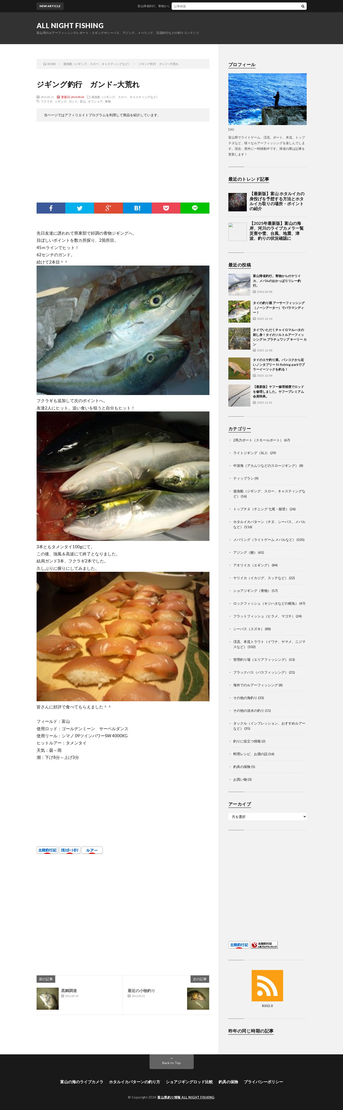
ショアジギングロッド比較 (189, 1081)
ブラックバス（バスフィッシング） (260, 672)
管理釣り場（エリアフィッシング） (260, 659)
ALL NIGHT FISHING (70, 25)
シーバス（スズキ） (248, 629)
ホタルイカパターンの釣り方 (134, 1081)
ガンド (73, 101)
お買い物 (240, 779)
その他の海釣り (245, 698)
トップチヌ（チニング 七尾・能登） (261, 509)
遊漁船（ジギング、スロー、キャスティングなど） (125, 96)
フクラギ (47, 101)
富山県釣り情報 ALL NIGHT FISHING (185, 1097)
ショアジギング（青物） (252, 590)
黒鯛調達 (69, 990)
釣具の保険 (241, 767)
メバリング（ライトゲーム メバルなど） (264, 539)
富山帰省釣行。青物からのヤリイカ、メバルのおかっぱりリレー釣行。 (192, 6)
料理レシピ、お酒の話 (250, 754)
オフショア (95, 101)
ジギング (61, 101)
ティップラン (243, 478)
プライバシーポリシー (263, 1081)
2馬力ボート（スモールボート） (258, 440)
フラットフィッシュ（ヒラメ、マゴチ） (264, 616)
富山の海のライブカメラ (81, 1081)
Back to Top (171, 1063)
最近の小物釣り (141, 990)
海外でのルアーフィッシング (255, 685)
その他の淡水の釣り (248, 710)
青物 (108, 101)
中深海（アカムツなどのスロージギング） (266, 465)
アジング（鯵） (245, 552)
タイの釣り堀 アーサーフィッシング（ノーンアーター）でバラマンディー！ (279, 307)
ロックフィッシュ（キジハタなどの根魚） (266, 603)
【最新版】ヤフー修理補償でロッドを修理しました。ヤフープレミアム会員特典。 (278, 391)
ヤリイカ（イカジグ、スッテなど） (260, 578)
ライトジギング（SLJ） (251, 453)
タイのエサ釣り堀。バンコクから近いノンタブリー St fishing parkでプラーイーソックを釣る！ (279, 364)
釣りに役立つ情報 (247, 741)
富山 (83, 101)
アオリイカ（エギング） (252, 565)
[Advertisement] (123, 163)
